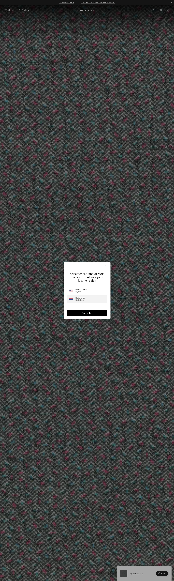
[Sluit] (106, 266)
